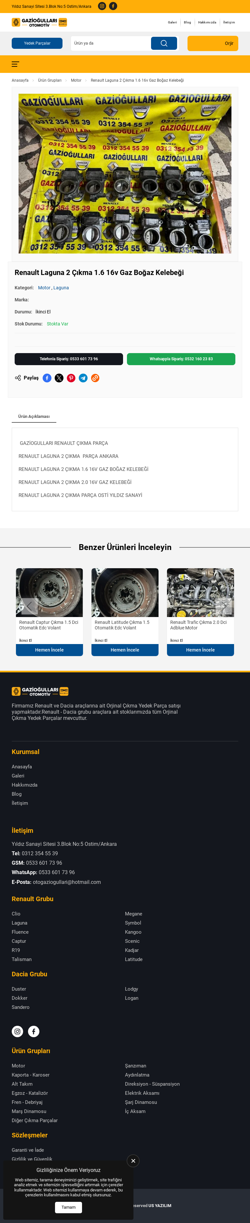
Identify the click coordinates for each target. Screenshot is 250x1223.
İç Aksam (135, 1111)
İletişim (229, 22)
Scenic (132, 941)
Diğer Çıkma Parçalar (35, 1120)
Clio (16, 914)
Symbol (133, 923)
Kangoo (133, 932)
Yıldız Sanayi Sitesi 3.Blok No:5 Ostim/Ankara (51, 6)
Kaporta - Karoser (30, 1075)
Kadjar (132, 950)
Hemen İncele (49, 650)
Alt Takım (22, 1084)
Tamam (69, 1207)
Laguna (61, 287)
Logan (131, 998)
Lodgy (131, 989)
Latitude (134, 959)
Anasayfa (20, 80)
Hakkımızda (207, 22)
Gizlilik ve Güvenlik (32, 1159)
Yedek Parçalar (37, 43)
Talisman (22, 959)
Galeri (172, 22)
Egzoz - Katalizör (30, 1093)
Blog (187, 22)
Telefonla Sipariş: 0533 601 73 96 (69, 359)
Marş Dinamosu (29, 1111)
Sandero (21, 1007)
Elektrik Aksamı (142, 1093)
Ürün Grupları (50, 80)
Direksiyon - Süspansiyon (152, 1084)
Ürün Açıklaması (34, 416)
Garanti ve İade (28, 1150)
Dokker (19, 998)
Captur (19, 941)
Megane (133, 914)
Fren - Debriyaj (27, 1102)
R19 (16, 950)
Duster (19, 989)
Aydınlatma (137, 1075)
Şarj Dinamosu (141, 1102)
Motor (76, 80)
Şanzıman (135, 1066)
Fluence (20, 932)
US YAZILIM (159, 1205)
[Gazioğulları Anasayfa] (39, 22)
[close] (133, 1160)
